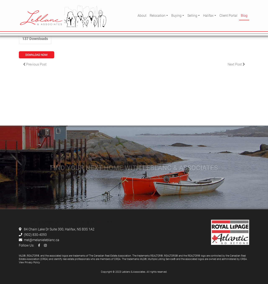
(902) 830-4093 (35, 234)
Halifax (208, 15)
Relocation (157, 15)
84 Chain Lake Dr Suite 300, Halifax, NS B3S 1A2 (59, 229)
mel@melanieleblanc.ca (41, 240)
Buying (176, 15)
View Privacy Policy (29, 262)
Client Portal (228, 15)
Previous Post (34, 64)
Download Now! (36, 54)
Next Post (236, 64)
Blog (244, 15)
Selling (192, 15)
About (142, 15)
